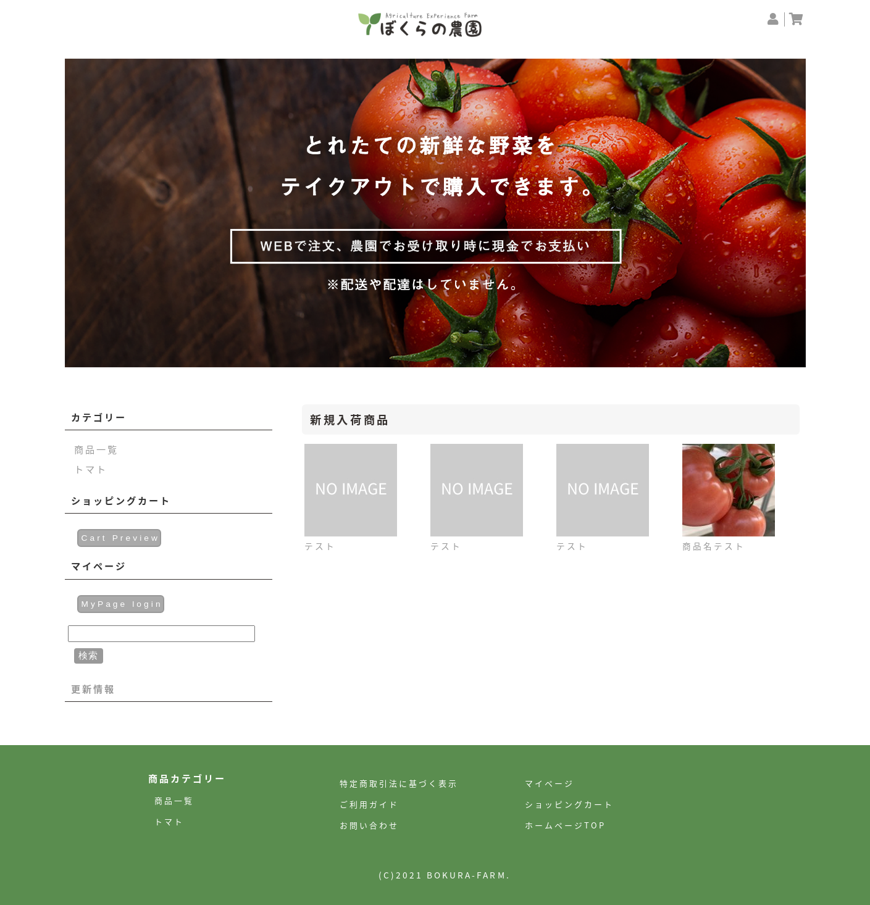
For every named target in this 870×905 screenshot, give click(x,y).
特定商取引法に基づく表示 (399, 783)
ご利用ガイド (369, 804)
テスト (320, 546)
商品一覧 (96, 449)
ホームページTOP (565, 825)
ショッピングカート (569, 804)
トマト (90, 469)
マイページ (549, 783)
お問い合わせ (369, 825)
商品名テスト (713, 546)
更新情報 (93, 689)
